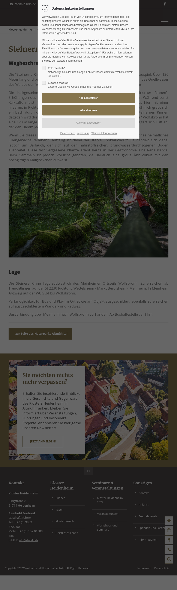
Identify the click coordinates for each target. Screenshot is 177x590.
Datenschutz (67, 133)
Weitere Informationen (104, 133)
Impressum (83, 133)
